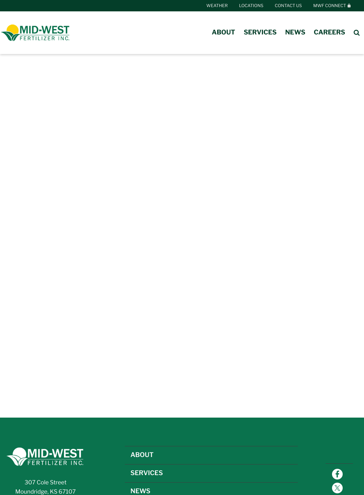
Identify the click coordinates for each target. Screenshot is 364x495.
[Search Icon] (357, 33)
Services (260, 32)
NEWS (140, 491)
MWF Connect (332, 5)
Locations (251, 5)
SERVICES (146, 473)
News (295, 32)
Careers (329, 32)
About (223, 32)
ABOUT (142, 455)
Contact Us (288, 5)
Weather (217, 5)
